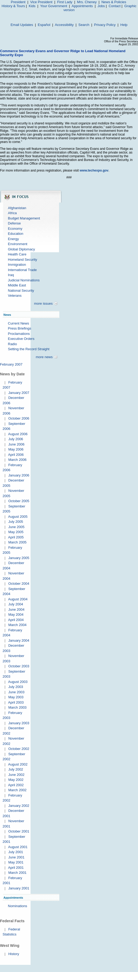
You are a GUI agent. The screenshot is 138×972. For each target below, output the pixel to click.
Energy (13, 239)
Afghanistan (17, 208)
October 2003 (18, 666)
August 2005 (17, 517)
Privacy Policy (105, 25)
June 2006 (16, 444)
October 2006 (18, 418)
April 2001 (16, 868)
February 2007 (11, 364)
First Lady (64, 2)
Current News (18, 323)
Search (83, 25)
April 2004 (16, 620)
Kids (32, 6)
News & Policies (113, 2)
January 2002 (18, 806)
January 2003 (18, 723)
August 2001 (17, 847)
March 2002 (17, 790)
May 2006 (15, 449)
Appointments (82, 6)
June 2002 (16, 775)
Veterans (15, 296)
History (13, 954)
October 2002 (18, 749)
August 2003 (17, 682)
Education (15, 234)
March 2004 (17, 625)
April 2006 (16, 455)
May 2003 (15, 697)
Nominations (17, 906)
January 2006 (18, 475)
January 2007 (18, 393)
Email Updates (22, 25)
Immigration (17, 265)
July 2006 (15, 439)
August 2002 (17, 764)
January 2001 (18, 888)
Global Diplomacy (21, 249)
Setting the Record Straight (28, 349)
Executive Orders (21, 339)
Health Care (17, 254)
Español (44, 25)
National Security (21, 290)
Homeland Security (22, 260)
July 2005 (15, 522)
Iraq (11, 275)
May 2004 (15, 614)
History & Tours (13, 6)
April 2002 (16, 785)
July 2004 (15, 604)
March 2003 (17, 707)
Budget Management (24, 218)
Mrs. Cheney (87, 2)
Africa (12, 213)
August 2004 (17, 599)
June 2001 (16, 857)
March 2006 (17, 460)
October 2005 (18, 501)
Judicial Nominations (24, 280)
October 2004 (18, 584)
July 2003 (15, 687)
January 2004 (18, 640)
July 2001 (15, 852)
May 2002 (15, 780)
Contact (115, 6)
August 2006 (17, 434)
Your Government (53, 6)
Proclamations (19, 334)
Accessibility (64, 25)
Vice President (41, 2)
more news (44, 357)
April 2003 (16, 702)
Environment (17, 244)
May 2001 (15, 862)
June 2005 (16, 527)
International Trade (22, 270)
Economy (15, 229)
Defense (14, 223)
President (18, 2)
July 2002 (15, 769)
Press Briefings (19, 328)
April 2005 (16, 537)
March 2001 (17, 873)
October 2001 (18, 831)
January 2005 (18, 558)
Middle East (17, 285)
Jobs (101, 6)
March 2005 (17, 542)
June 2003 (16, 692)
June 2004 (16, 609)
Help (124, 25)
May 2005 (15, 532)
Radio (12, 344)
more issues (43, 303)
